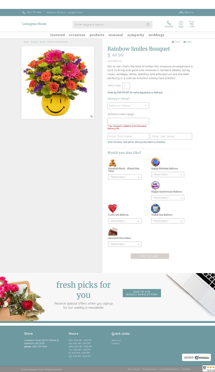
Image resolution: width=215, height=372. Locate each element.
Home (26, 42)
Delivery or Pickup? (118, 98)
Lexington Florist (34, 24)
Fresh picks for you (83, 295)
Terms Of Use (133, 369)
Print (176, 42)
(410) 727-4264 (34, 12)
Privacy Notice (149, 369)
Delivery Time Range (121, 114)
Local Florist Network (169, 369)
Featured (34, 42)
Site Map (186, 369)
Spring (42, 42)
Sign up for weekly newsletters (142, 293)
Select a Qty (114, 85)
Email (187, 42)
